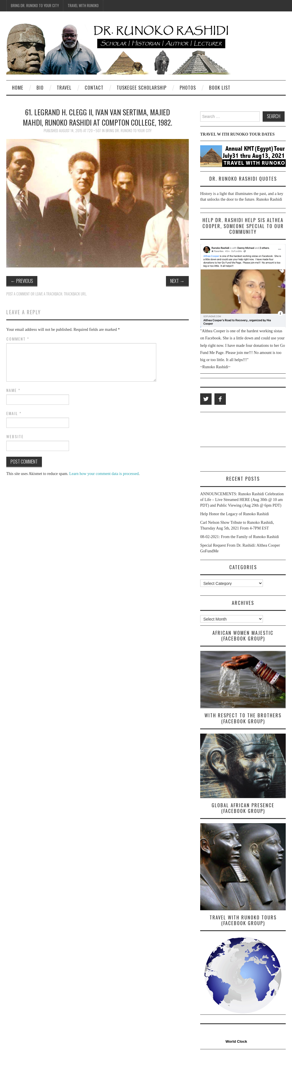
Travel (64, 87)
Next (177, 280)
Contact (94, 87)
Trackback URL (75, 294)
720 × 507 (94, 130)
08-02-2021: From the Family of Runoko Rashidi (239, 537)
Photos (188, 87)
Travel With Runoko (83, 5)
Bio (40, 87)
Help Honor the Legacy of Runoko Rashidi (234, 514)
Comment (17, 339)
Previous (22, 280)
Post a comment (18, 294)
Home (17, 87)
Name (13, 390)
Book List (219, 87)
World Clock (235, 1041)
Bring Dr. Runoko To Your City (35, 5)
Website (15, 436)
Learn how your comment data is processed (104, 474)
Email (14, 413)
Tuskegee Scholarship (142, 87)
